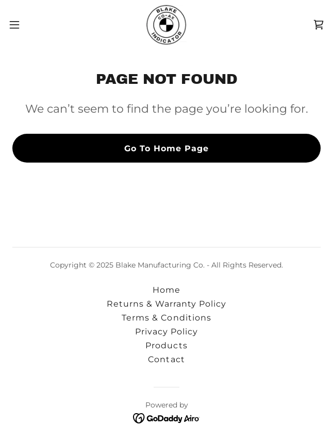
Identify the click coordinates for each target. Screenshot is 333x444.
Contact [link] (166, 359)
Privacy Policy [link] (166, 331)
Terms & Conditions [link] (166, 318)
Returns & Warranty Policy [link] (166, 304)
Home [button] (166, 290)
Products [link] (166, 345)
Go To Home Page (166, 148)
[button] (28, 24)
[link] (166, 24)
